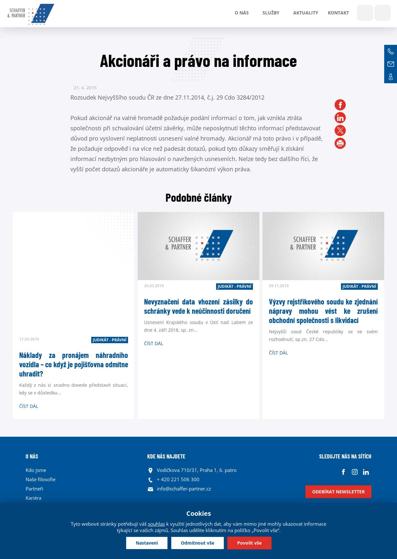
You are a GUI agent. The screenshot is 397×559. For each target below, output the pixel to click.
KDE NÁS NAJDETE (166, 456)
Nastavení (147, 543)
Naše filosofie (40, 479)
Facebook (343, 471)
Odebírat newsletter (338, 492)
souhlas (156, 524)
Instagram (354, 471)
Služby (271, 13)
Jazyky (383, 13)
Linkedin (365, 471)
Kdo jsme (36, 470)
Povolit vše (249, 543)
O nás (242, 13)
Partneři (34, 488)
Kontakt (338, 13)
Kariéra (33, 498)
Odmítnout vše (197, 543)
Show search (365, 13)
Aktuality (305, 13)
